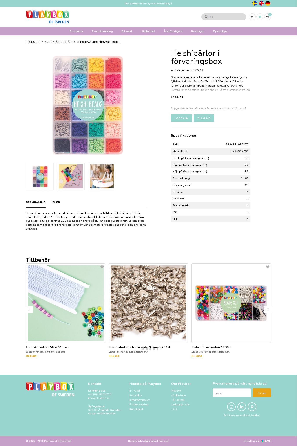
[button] (140, 349)
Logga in (181, 118)
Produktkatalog (102, 31)
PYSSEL (47, 42)
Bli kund (126, 31)
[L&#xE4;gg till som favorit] (102, 266)
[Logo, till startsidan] (47, 16)
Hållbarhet (148, 31)
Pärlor (59, 42)
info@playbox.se (98, 398)
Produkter (76, 31)
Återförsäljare (173, 31)
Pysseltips (220, 31)
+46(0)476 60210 (99, 394)
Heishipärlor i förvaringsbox (99, 42)
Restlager (197, 31)
